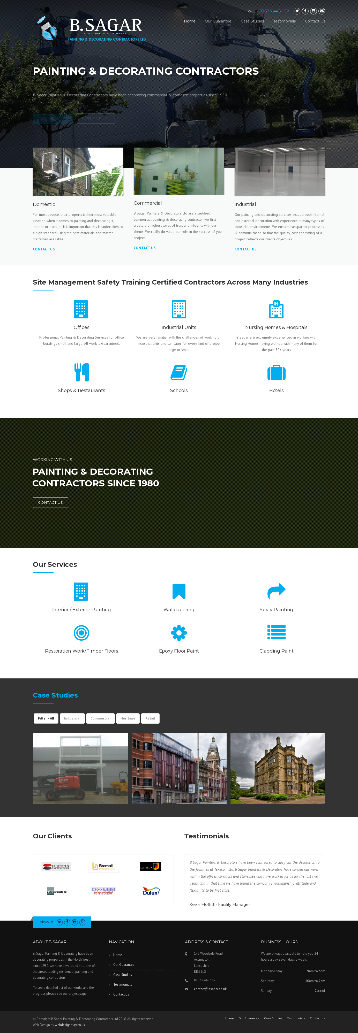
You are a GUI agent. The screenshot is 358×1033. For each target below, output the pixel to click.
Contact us (50, 502)
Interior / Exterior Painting (81, 610)
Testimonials (284, 21)
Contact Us (315, 21)
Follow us (45, 922)
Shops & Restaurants (81, 390)
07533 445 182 (274, 11)
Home (190, 21)
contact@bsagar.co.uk (210, 989)
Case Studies (252, 21)
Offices (82, 327)
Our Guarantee (218, 21)
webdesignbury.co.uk (70, 1025)
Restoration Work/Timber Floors (81, 651)
